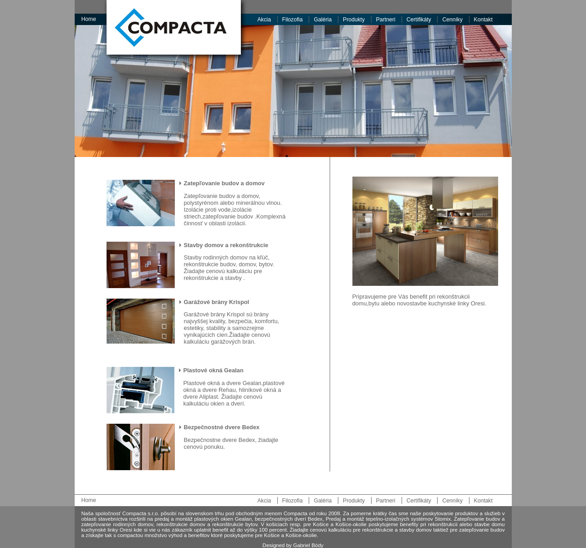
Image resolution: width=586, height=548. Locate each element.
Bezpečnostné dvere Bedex (222, 427)
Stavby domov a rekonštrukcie (226, 245)
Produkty (354, 19)
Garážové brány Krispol (217, 302)
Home (89, 19)
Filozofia (292, 19)
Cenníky (452, 19)
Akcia (264, 19)
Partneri (386, 19)
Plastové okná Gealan (213, 370)
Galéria (322, 19)
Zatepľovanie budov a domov (224, 183)
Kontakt (483, 19)
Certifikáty (419, 19)
